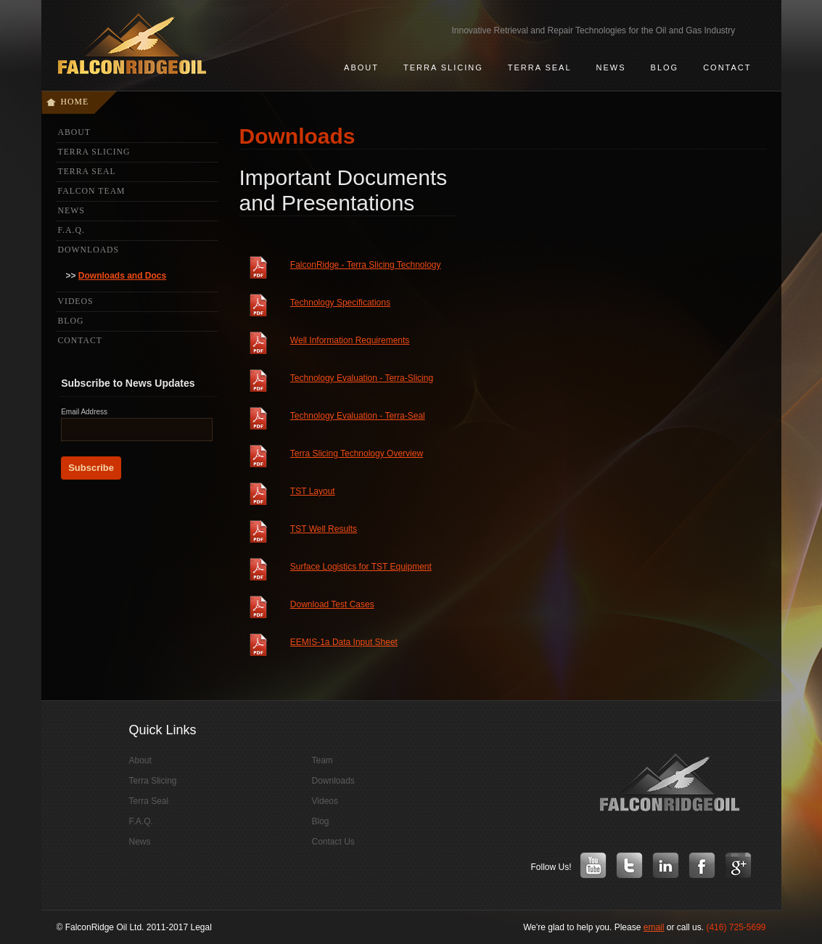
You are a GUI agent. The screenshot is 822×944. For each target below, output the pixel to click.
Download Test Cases (332, 604)
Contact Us (333, 842)
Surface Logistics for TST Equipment (361, 567)
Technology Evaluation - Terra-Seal (357, 416)
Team (322, 760)
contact (727, 67)
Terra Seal (87, 171)
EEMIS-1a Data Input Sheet (344, 642)
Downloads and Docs (122, 276)
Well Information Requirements (350, 340)
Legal (200, 927)
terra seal (540, 67)
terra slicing (443, 67)
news (611, 67)
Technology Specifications (340, 302)
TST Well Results (323, 529)
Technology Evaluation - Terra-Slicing (361, 378)
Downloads (89, 250)
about (361, 67)
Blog (665, 67)
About (74, 132)
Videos (76, 301)
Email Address (84, 412)
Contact (80, 340)
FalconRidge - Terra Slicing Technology (365, 265)
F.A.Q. (71, 230)
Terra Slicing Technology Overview (356, 453)
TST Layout (312, 491)
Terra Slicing (94, 152)
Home (75, 102)
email (654, 927)
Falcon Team (92, 191)
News (71, 211)
